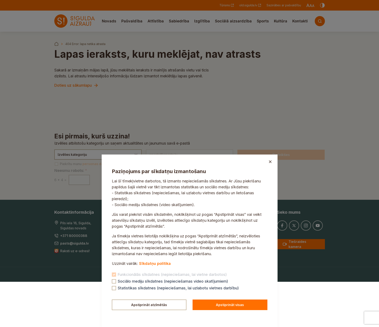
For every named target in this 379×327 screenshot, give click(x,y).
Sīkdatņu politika (155, 263)
